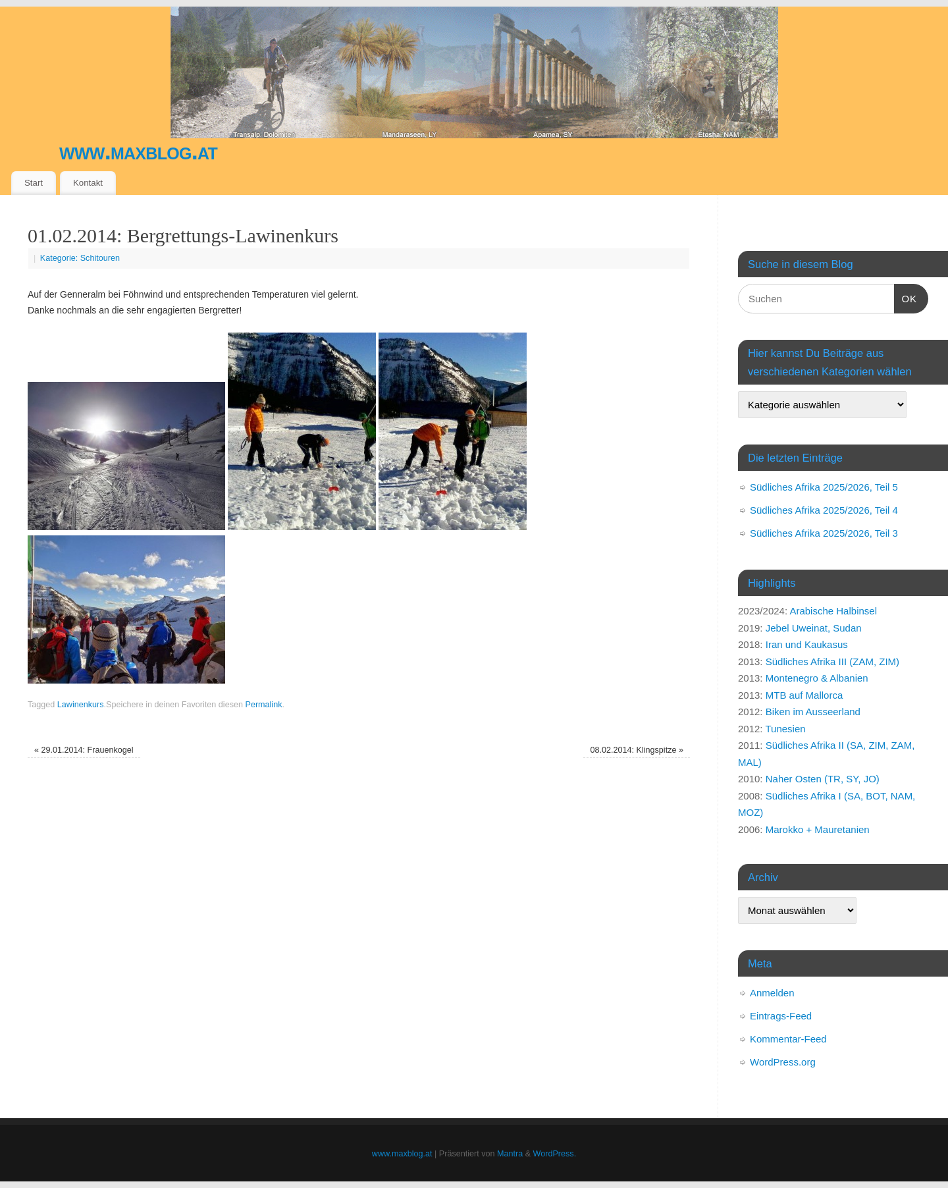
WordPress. (555, 1153)
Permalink (263, 704)
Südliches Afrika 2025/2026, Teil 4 (824, 510)
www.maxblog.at (138, 151)
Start (33, 183)
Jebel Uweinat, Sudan (814, 628)
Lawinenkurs (80, 704)
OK (906, 297)
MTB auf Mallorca (804, 695)
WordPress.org (783, 1061)
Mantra (510, 1153)
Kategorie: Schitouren (80, 258)
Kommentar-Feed (788, 1038)
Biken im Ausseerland (813, 711)
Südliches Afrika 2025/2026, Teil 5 (824, 487)
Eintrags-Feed (781, 1015)
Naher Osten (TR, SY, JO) (823, 778)
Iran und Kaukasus (807, 644)
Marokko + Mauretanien (818, 829)
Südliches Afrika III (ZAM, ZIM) (832, 661)
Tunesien (785, 728)
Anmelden (772, 992)
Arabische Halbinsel (833, 610)
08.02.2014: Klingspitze (637, 750)
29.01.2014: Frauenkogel (84, 750)
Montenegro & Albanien (817, 678)
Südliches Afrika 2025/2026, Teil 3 (824, 533)
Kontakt (88, 183)
